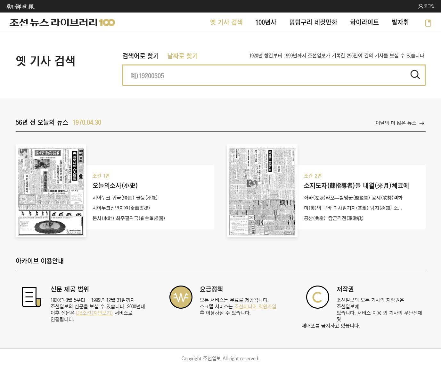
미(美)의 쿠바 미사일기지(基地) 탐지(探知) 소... (353, 208)
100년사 (266, 22)
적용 (415, 74)
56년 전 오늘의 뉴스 (42, 122)
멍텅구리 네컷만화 (313, 22)
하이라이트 (364, 22)
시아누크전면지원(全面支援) (121, 208)
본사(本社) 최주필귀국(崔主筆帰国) (129, 218)
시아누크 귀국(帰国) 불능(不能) (125, 197)
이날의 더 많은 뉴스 (396, 123)
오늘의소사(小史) (115, 185)
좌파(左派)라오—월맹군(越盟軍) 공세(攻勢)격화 (353, 197)
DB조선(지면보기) (94, 313)
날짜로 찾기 (182, 55)
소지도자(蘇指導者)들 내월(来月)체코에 (356, 185)
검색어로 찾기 (140, 55)
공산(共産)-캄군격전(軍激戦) (334, 218)
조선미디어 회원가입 (255, 306)
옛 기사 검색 (226, 22)
